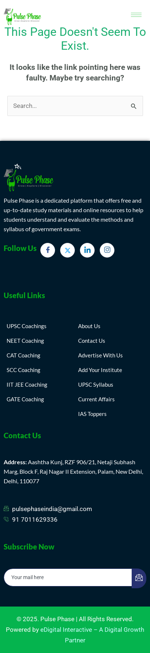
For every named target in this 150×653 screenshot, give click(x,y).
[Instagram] (107, 250)
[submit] (139, 578)
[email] (68, 577)
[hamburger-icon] (136, 15)
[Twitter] (67, 250)
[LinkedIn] (87, 250)
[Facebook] (47, 250)
